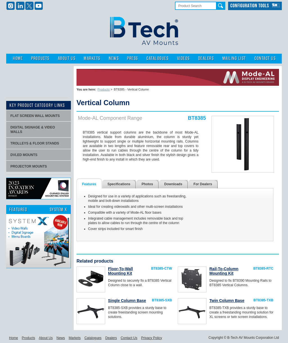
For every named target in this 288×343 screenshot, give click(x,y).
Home (18, 58)
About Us (66, 58)
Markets (92, 58)
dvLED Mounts (23, 155)
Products (40, 58)
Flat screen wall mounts (35, 116)
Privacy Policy (151, 338)
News (114, 58)
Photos (147, 184)
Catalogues (157, 58)
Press (132, 58)
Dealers (206, 58)
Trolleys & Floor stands (34, 143)
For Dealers (203, 184)
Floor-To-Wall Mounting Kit (120, 271)
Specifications (118, 184)
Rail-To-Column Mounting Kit (223, 271)
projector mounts (28, 166)
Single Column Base (127, 300)
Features (89, 184)
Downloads (173, 184)
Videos (183, 58)
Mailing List (234, 58)
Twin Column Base (226, 300)
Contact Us (265, 58)
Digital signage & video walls (32, 129)
